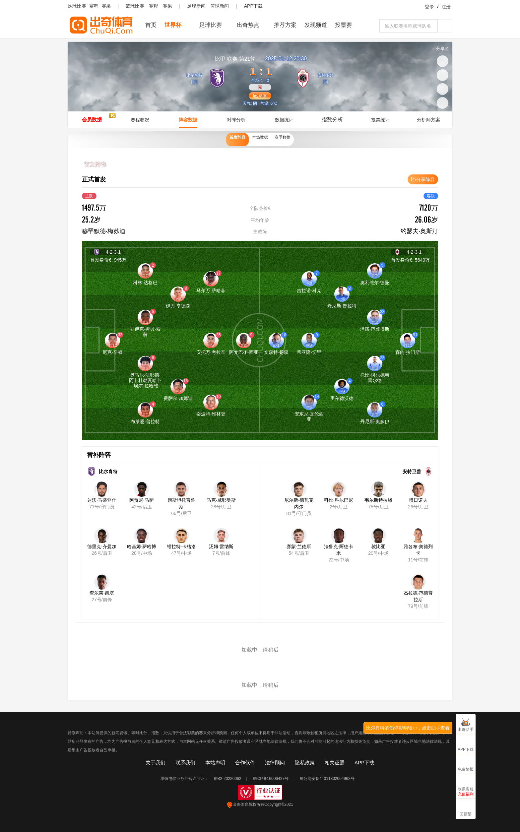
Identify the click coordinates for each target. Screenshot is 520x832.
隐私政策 (305, 762)
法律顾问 (275, 762)
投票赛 (343, 25)
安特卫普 (328, 75)
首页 (151, 25)
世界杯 (172, 25)
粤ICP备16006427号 (270, 778)
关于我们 (155, 762)
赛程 (93, 6)
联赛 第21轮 (235, 58)
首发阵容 (230, 139)
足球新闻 (196, 6)
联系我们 (185, 762)
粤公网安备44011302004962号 (326, 778)
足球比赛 (77, 6)
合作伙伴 (245, 762)
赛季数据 (289, 139)
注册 (446, 6)
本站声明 (215, 762)
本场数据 (260, 139)
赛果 (106, 6)
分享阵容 (423, 179)
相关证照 (335, 762)
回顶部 (466, 814)
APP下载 (253, 6)
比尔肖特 (191, 75)
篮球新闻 (219, 6)
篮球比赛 (135, 6)
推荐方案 (285, 25)
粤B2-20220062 (227, 778)
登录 (429, 6)
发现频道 (315, 25)
